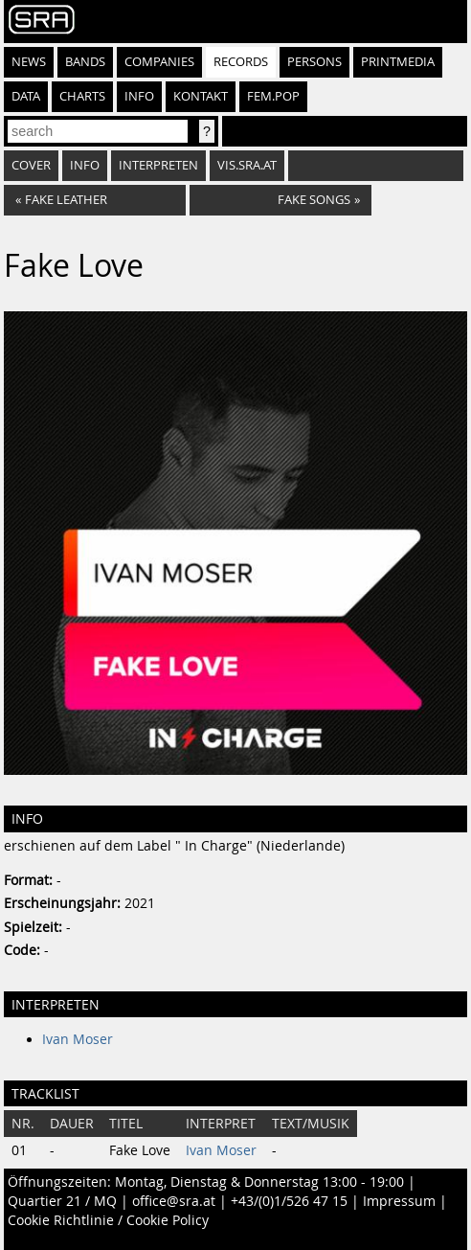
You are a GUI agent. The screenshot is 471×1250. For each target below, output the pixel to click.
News (28, 62)
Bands (85, 62)
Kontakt (200, 96)
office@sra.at (173, 1201)
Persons (314, 62)
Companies (159, 62)
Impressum (399, 1201)
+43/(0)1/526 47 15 (289, 1201)
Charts (82, 96)
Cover (31, 165)
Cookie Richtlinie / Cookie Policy (108, 1220)
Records (240, 62)
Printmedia (398, 62)
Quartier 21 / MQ (62, 1201)
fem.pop (273, 96)
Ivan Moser (77, 1039)
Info (139, 96)
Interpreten (158, 165)
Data (25, 96)
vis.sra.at (247, 165)
